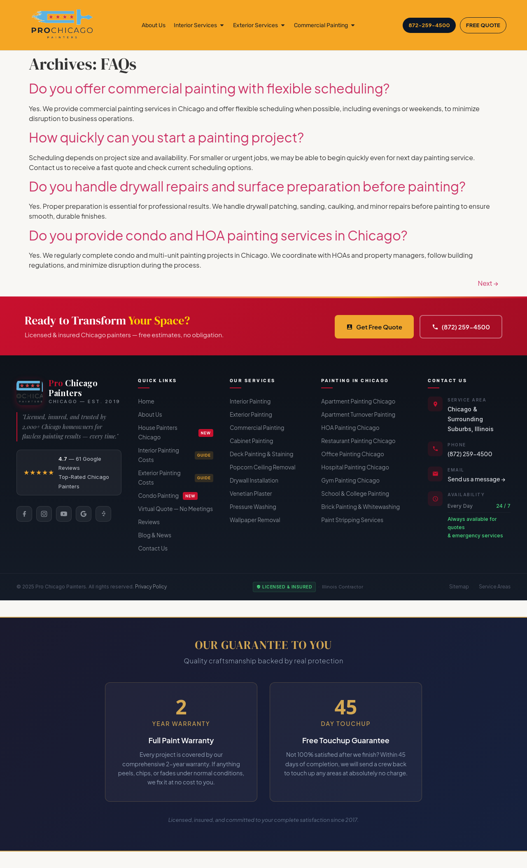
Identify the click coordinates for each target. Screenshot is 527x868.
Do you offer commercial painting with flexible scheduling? (209, 88)
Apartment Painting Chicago (358, 401)
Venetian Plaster (251, 493)
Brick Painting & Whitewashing (360, 506)
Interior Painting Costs (175, 455)
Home (146, 401)
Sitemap (459, 586)
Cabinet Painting (251, 440)
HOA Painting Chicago (350, 427)
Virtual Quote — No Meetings (175, 508)
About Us (150, 414)
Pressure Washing (253, 506)
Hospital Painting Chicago (355, 467)
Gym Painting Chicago (350, 480)
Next (488, 283)
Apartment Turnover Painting (358, 414)
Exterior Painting (251, 414)
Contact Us (153, 548)
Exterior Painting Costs (175, 477)
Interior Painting (250, 401)
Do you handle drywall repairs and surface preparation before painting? (247, 186)
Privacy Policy (151, 586)
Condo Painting (168, 496)
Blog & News (154, 535)
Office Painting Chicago (352, 453)
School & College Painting (355, 493)
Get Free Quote (374, 327)
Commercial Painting (257, 427)
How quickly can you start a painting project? (166, 137)
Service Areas (495, 586)
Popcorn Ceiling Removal (263, 467)
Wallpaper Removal (255, 519)
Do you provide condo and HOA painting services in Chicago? (218, 235)
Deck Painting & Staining (261, 453)
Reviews (148, 521)
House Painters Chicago (175, 432)
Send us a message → (476, 479)
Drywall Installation (254, 480)
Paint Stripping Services (352, 519)
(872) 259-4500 (461, 327)
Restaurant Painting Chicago (358, 440)
